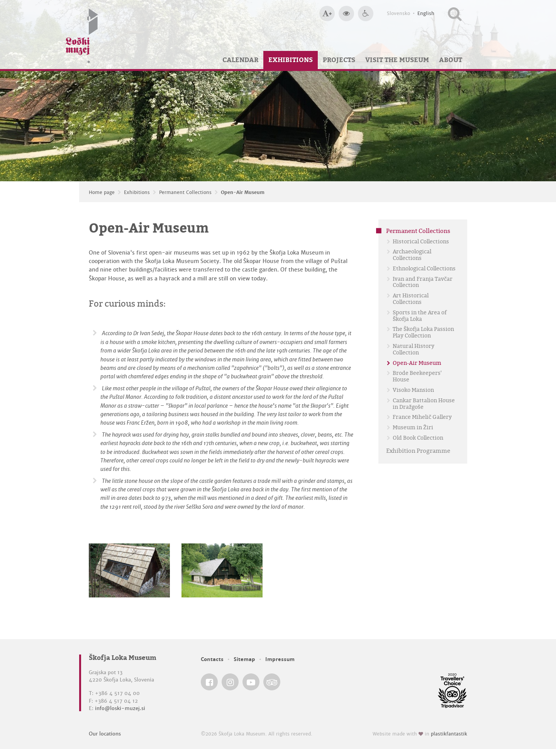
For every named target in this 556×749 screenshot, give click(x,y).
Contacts (212, 659)
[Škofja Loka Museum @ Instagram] (230, 681)
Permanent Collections (185, 192)
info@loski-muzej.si (120, 708)
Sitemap (244, 659)
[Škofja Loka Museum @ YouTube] (250, 681)
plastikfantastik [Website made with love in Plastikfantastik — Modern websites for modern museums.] (449, 734)
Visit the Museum (397, 60)
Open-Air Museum (242, 192)
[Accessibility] (365, 13)
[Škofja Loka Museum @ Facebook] (209, 681)
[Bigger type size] (327, 13)
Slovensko (398, 13)
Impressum (280, 659)
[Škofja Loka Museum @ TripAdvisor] (271, 681)
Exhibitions (290, 60)
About (450, 60)
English (425, 13)
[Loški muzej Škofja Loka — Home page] (82, 34)
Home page (102, 192)
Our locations (105, 733)
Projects (339, 60)
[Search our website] (454, 13)
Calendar (240, 60)
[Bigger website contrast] (346, 13)
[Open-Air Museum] (129, 570)
